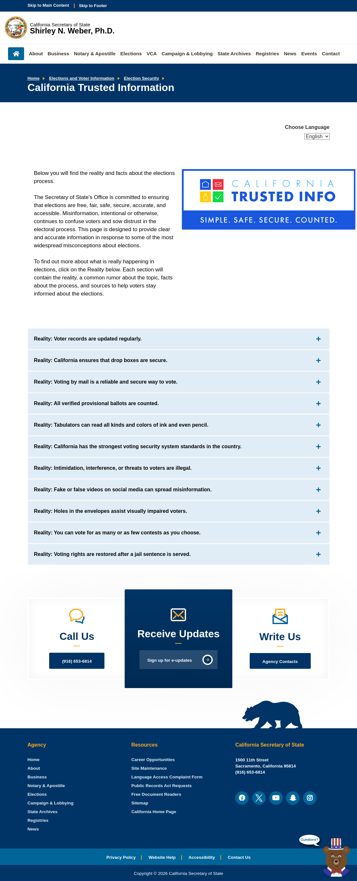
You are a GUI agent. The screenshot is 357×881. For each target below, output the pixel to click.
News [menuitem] (290, 53)
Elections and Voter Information (81, 78)
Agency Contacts (280, 661)
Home (34, 78)
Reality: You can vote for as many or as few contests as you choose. (117, 532)
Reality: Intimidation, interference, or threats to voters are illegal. (113, 468)
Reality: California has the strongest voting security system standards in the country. (138, 446)
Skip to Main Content (48, 5)
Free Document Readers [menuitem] (156, 794)
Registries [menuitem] (267, 53)
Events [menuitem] (309, 53)
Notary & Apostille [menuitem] (94, 53)
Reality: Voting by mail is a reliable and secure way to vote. (106, 382)
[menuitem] (34, 759)
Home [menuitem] (16, 53)
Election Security (141, 78)
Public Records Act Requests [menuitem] (161, 785)
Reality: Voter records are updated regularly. (88, 338)
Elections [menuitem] (131, 53)
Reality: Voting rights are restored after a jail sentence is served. (112, 554)
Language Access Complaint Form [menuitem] (167, 777)
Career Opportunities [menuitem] (153, 759)
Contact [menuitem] (331, 53)
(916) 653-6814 (77, 661)
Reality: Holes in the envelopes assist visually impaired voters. (110, 511)
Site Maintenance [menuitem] (149, 768)
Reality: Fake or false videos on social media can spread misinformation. (123, 489)
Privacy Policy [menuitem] (121, 857)
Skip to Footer (93, 5)
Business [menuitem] (58, 53)
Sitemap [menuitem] (139, 803)
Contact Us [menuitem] (239, 857)
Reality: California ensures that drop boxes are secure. (100, 360)
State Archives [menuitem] (234, 53)
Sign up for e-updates (169, 660)
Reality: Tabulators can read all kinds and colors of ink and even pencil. (121, 425)
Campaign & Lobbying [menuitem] (187, 53)
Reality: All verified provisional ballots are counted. (96, 403)
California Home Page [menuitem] (153, 811)
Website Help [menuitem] (162, 857)
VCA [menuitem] (152, 53)
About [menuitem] (36, 53)
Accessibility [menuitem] (202, 857)
